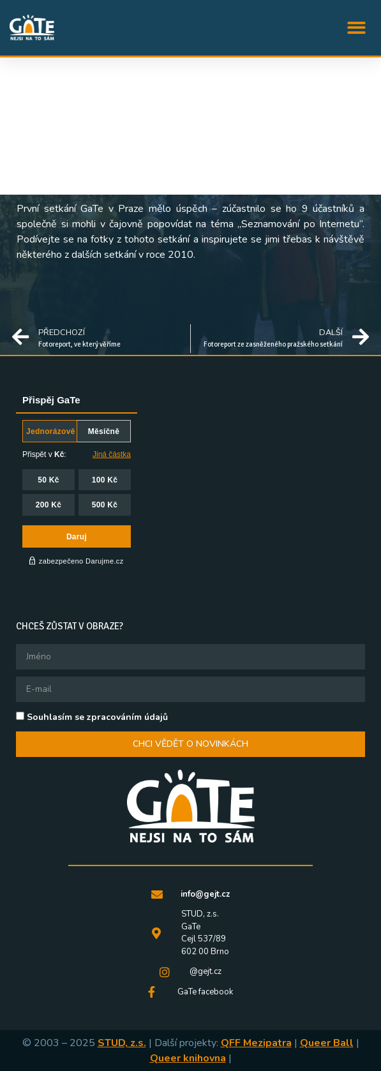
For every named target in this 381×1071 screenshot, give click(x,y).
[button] (357, 28)
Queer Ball (327, 1043)
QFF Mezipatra (256, 1043)
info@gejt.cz (205, 894)
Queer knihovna (188, 1058)
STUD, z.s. (122, 1043)
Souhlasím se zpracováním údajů (97, 717)
